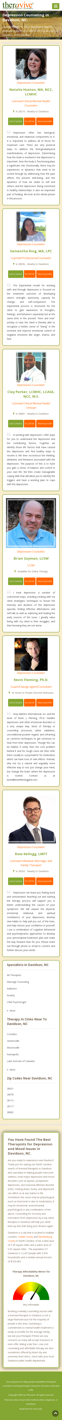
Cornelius (12, 1034)
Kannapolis (13, 1054)
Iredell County (25, 1236)
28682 (10, 1112)
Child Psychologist (16, 1002)
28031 (10, 1088)
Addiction (12, 988)
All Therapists (14, 975)
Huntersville (13, 1040)
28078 (10, 1094)
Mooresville (13, 1047)
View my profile (45, 121)
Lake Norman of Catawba (21, 1061)
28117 (10, 1106)
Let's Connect (15, 121)
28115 (10, 1100)
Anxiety (11, 995)
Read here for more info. (31, 1409)
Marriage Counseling (18, 981)
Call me (29, 121)
